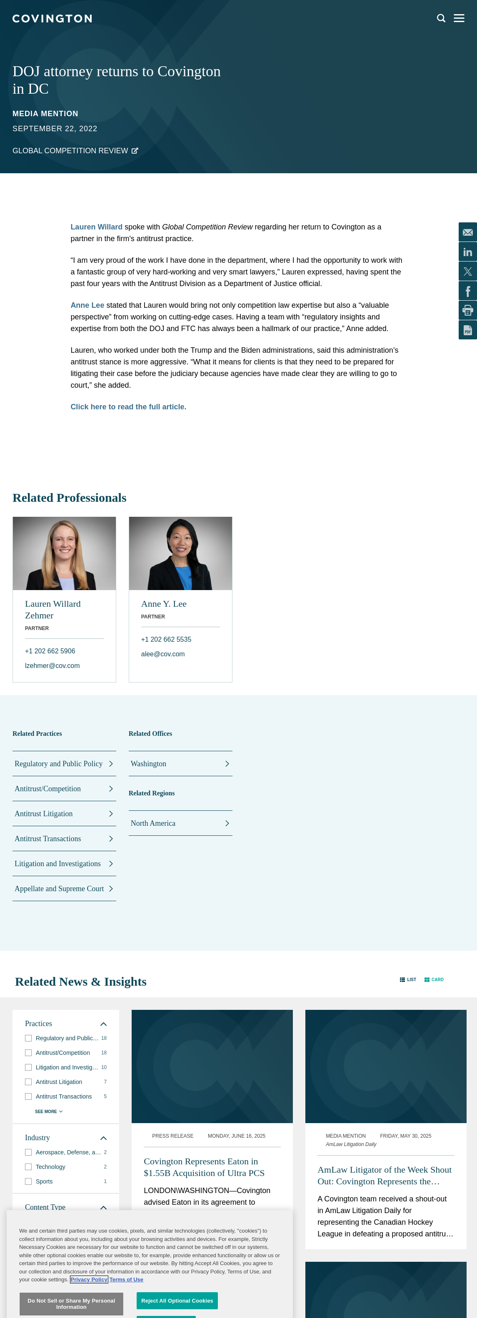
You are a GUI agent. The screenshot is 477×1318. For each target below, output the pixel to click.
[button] (408, 979)
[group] (66, 1038)
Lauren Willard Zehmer (53, 609)
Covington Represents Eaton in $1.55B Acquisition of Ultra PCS (204, 1062)
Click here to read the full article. (128, 407)
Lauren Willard (96, 227)
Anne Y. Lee (164, 603)
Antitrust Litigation (44, 814)
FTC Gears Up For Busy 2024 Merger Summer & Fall (372, 1218)
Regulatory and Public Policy (58, 764)
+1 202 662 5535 (166, 639)
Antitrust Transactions (48, 839)
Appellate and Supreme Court (59, 888)
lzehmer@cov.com (52, 665)
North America (153, 823)
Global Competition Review (70, 151)
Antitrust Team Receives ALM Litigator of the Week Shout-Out (203, 1227)
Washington (149, 764)
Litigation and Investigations (58, 864)
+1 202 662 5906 (50, 651)
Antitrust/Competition (48, 789)
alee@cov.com (163, 654)
